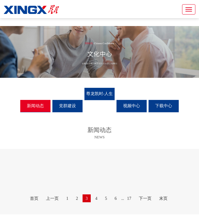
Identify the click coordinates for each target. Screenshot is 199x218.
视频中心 (131, 106)
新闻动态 (35, 106)
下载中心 (163, 106)
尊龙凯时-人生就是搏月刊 (99, 99)
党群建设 (67, 106)
